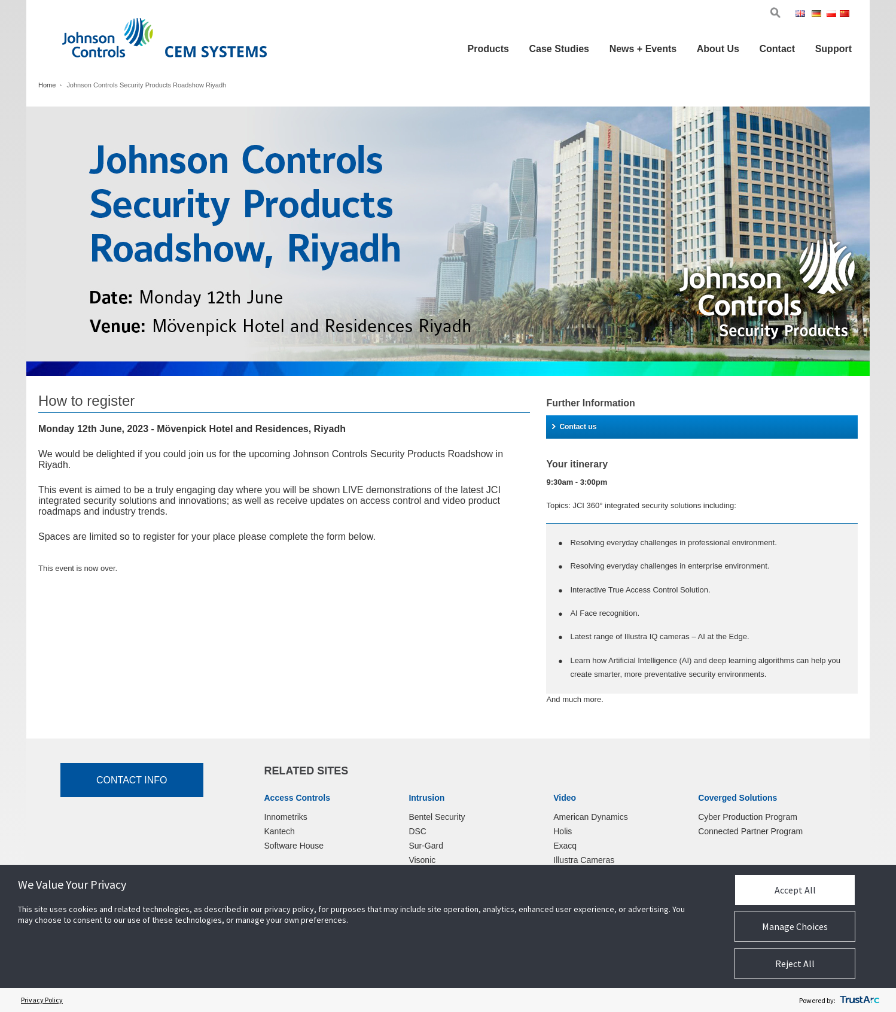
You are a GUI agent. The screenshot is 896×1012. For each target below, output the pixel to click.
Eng (802, 14)
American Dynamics (590, 817)
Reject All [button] (795, 964)
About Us (718, 49)
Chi (846, 14)
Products (488, 49)
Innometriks (285, 817)
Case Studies (559, 49)
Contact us (574, 427)
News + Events (643, 49)
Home (47, 85)
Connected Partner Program (750, 831)
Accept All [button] (795, 890)
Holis (562, 831)
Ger (818, 14)
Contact (777, 49)
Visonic (422, 860)
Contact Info (131, 780)
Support (833, 49)
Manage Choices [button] (795, 926)
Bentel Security (437, 817)
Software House (294, 845)
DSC (417, 831)
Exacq (565, 845)
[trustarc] (859, 1000)
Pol (832, 14)
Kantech (279, 831)
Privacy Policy (42, 999)
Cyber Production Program (747, 817)
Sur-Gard (426, 845)
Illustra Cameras (583, 860)
